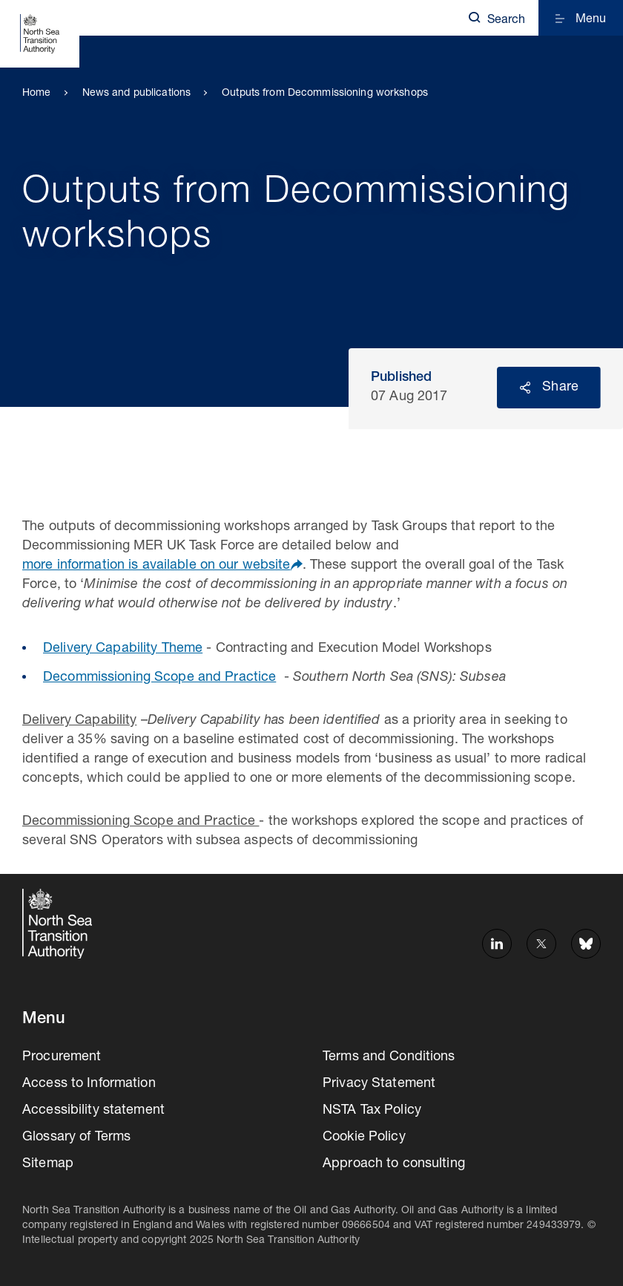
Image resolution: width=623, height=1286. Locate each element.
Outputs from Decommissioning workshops (325, 93)
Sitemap (47, 1164)
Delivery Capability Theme (122, 649)
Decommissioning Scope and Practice (159, 678)
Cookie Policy (364, 1137)
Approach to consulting (394, 1164)
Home (36, 93)
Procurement (61, 1057)
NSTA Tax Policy (372, 1110)
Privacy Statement (379, 1084)
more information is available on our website (156, 565)
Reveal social (525, 387)
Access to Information (89, 1084)
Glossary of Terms (76, 1137)
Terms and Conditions (389, 1057)
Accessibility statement (93, 1110)
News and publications (136, 93)
